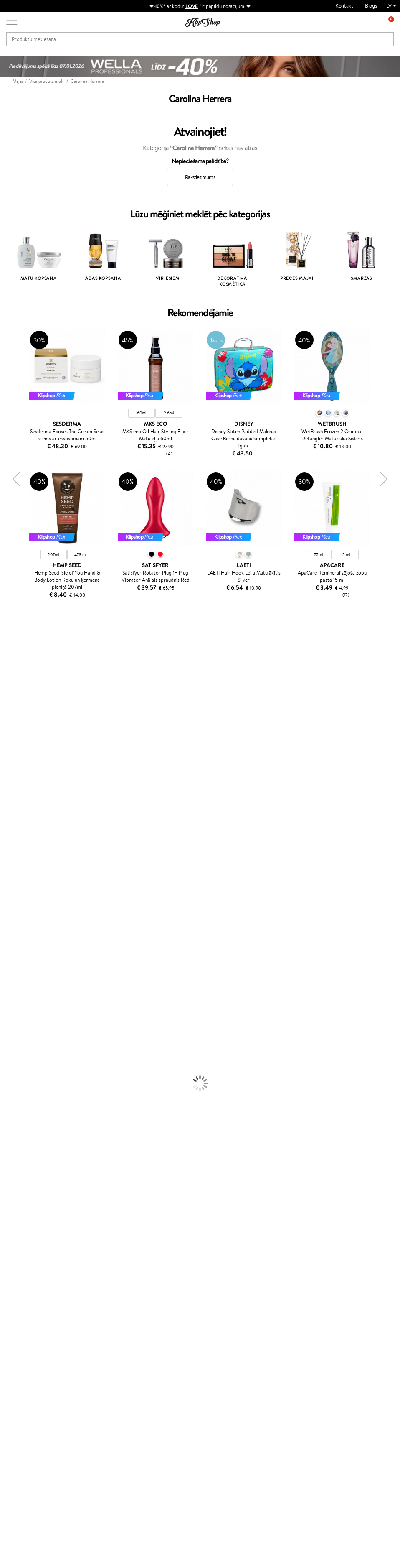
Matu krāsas (13, 1026)
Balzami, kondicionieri (25, 977)
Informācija (28, 1251)
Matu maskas (15, 985)
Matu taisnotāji (17, 1002)
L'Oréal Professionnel (24, 635)
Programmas (158, 1251)
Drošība (21, 1284)
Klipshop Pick (157, 1284)
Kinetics (9, 863)
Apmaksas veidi (94, 1284)
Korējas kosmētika (21, 1091)
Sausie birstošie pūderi (26, 1124)
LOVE (191, 6)
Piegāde (86, 1292)
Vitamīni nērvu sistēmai (27, 1206)
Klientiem (90, 1251)
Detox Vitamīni (17, 1197)
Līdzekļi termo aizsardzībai (29, 1018)
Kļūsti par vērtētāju (164, 1268)
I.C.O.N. (9, 700)
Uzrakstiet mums (25, 1459)
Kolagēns (10, 1173)
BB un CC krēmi (18, 1132)
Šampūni (10, 969)
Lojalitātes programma (167, 1275)
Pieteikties (39, 1412)
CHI (5, 880)
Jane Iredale (14, 692)
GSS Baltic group (163, 1298)
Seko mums (19, 1489)
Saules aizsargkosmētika (27, 1083)
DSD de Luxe (15, 790)
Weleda (9, 912)
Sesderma (11, 675)
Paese (7, 782)
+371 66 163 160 (25, 1444)
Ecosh (7, 765)
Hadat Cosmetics (20, 659)
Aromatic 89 (15, 855)
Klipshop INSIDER (33, 1275)
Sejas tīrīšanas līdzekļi (24, 1059)
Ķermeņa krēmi (18, 1043)
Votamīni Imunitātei (23, 1214)
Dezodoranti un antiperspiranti (35, 1075)
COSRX (9, 749)
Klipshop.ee (155, 1323)
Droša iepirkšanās (323, 1230)
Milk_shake (12, 643)
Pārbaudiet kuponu (99, 1308)
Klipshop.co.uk (158, 1315)
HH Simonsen (16, 896)
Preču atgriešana (129, 1230)
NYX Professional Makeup (29, 757)
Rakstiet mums (200, 177)
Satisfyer (10, 741)
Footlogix (11, 871)
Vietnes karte (28, 1292)
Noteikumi (25, 1259)
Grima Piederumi (20, 1108)
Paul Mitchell (15, 928)
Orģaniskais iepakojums (233, 1230)
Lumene (9, 945)
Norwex (9, 684)
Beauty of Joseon (20, 716)
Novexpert (12, 953)
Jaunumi (28, 1362)
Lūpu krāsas (13, 1157)
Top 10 (149, 1259)
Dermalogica (15, 724)
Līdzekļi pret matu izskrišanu (32, 994)
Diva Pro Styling (19, 822)
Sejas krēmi (13, 1034)
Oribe (7, 847)
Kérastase (11, 668)
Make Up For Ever (20, 936)
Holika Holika (15, 887)
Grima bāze (13, 1099)
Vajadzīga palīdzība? (28, 1436)
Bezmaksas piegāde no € (44, 1230)
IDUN (7, 920)
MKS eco (10, 773)
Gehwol (9, 708)
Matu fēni (11, 1010)
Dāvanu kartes (222, 1251)
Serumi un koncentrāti (26, 1051)
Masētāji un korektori (24, 1116)
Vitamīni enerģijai (20, 1181)
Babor (7, 651)
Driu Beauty (14, 798)
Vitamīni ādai (15, 1189)
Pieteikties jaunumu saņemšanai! (42, 1375)
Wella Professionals (22, 806)
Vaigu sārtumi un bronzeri (29, 1148)
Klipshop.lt (154, 1307)
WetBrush (11, 831)
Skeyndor (11, 814)
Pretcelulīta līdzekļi (22, 1067)
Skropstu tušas (16, 1140)
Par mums (89, 1259)
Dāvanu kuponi (94, 1300)
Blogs (371, 5)
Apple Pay (24, 1268)
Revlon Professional (23, 839)
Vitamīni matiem (19, 1165)
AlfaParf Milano (18, 904)
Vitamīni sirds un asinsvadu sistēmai (40, 1222)
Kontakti (344, 5)
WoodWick (12, 733)
